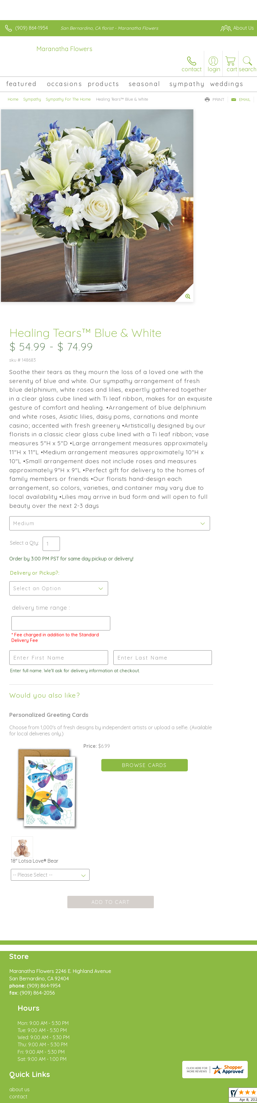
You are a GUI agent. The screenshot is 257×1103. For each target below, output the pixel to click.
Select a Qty (147, 444)
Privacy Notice (59, 1093)
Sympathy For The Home (68, 99)
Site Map (142, 1093)
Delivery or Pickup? (157, 480)
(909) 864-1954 (31, 28)
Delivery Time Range (151, 521)
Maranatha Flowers (64, 49)
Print (215, 99)
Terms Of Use (23, 1093)
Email (241, 99)
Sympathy (32, 99)
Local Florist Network (103, 1093)
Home (13, 99)
